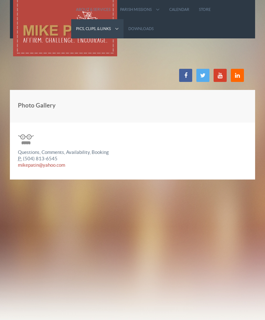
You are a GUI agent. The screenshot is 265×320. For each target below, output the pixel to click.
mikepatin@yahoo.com (41, 165)
